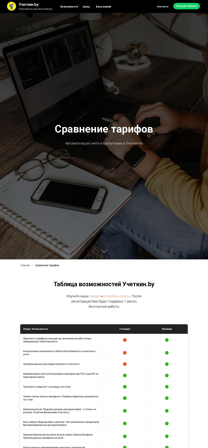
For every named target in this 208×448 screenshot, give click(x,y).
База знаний (103, 6)
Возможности (69, 6)
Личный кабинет (186, 6)
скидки (94, 296)
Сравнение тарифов (47, 265)
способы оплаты (117, 296)
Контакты (162, 6)
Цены (86, 6)
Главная (25, 265)
